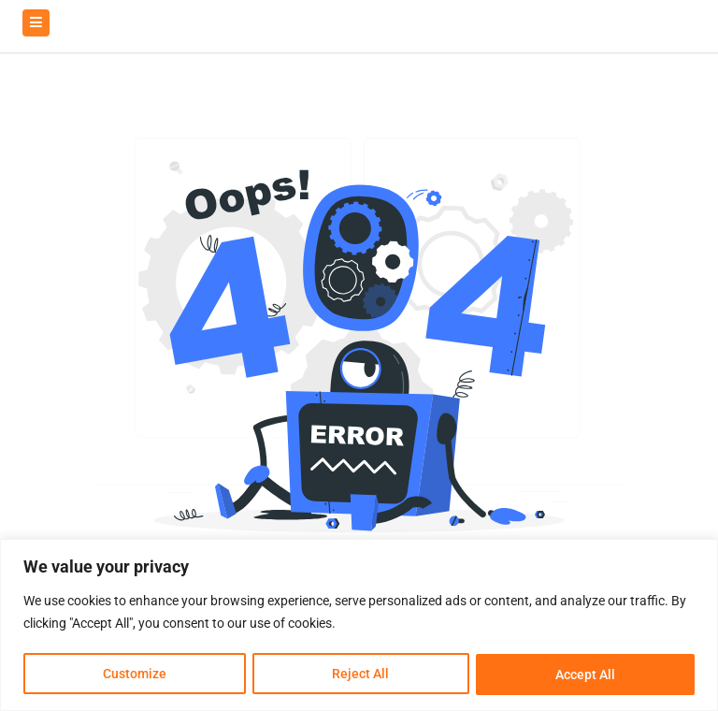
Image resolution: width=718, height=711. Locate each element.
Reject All (361, 674)
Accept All (585, 674)
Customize (134, 674)
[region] (359, 625)
